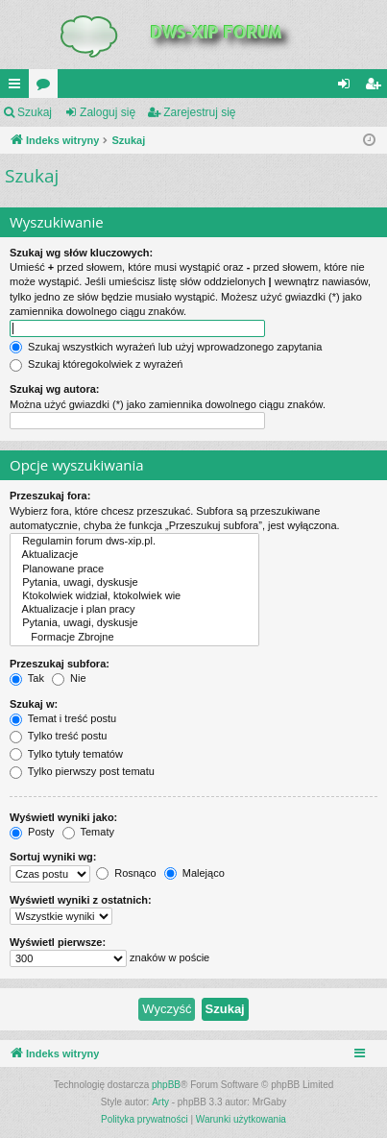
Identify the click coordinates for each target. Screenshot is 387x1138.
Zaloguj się (107, 112)
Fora (47, 87)
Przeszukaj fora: (50, 495)
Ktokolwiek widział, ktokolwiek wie (134, 596)
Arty (160, 1102)
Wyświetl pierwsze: (58, 942)
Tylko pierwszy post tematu (82, 771)
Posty (32, 831)
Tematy (88, 831)
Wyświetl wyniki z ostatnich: (81, 900)
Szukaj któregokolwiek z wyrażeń (96, 364)
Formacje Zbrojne (134, 637)
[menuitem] (144, 1119)
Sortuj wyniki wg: (53, 856)
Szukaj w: (34, 704)
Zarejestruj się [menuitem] (376, 87)
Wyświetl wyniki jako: (63, 817)
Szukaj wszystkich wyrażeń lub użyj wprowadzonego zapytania (166, 346)
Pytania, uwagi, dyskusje (134, 583)
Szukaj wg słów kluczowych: (81, 252)
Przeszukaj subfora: (59, 663)
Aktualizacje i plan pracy (134, 610)
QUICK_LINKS (18, 87)
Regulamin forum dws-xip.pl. (134, 541)
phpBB (166, 1084)
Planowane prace (134, 569)
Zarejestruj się (199, 112)
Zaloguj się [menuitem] (348, 87)
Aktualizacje (134, 555)
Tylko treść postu (58, 735)
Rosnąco (126, 873)
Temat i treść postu (63, 718)
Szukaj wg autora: (55, 389)
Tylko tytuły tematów (66, 754)
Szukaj (34, 112)
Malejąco (194, 873)
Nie (69, 678)
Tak (27, 678)
